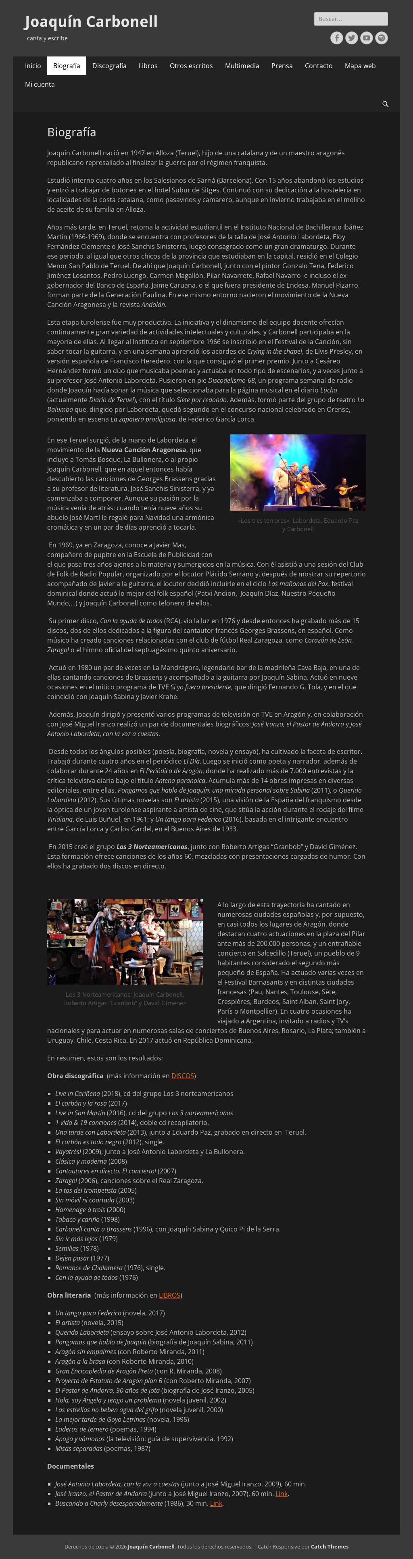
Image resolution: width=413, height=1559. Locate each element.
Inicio (33, 65)
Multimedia (242, 65)
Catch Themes (329, 1546)
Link (281, 1493)
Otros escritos (191, 65)
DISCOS (182, 1075)
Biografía (66, 65)
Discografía (109, 65)
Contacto (319, 65)
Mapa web (360, 65)
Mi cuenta (40, 84)
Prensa (282, 65)
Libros (148, 65)
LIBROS (169, 1295)
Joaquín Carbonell (91, 22)
